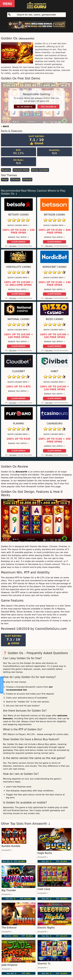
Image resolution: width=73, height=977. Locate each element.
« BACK (5, 126)
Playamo (18, 423)
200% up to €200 (18, 439)
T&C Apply (13, 246)
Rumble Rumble (11, 846)
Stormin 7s (44, 963)
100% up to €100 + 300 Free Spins (54, 440)
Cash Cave (44, 889)
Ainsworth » (7, 850)
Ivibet (54, 371)
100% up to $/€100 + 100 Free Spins (18, 336)
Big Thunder (9, 890)
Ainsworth (26, 38)
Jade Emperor (10, 965)
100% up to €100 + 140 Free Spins (54, 283)
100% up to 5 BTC (18, 386)
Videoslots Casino (18, 266)
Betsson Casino (54, 214)
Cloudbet (18, 371)
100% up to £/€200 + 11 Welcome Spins (18, 283)
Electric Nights (46, 927)
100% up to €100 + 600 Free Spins (54, 231)
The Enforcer (9, 927)
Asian (5, 179)
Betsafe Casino (18, 214)
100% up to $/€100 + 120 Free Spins (54, 388)
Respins (6, 170)
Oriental (27, 179)
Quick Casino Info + (18, 225)
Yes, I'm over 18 (48, 107)
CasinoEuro (54, 423)
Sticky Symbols (40, 170)
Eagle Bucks (45, 853)
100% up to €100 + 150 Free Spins (18, 231)
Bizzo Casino (54, 319)
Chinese (15, 179)
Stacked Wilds (21, 170)
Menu (7, 3)
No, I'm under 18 (24, 107)
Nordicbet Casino (54, 266)
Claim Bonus (18, 242)
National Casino (18, 319)
